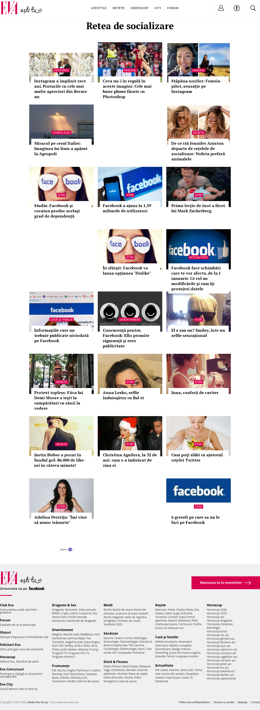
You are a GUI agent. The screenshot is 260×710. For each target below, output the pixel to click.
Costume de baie (126, 613)
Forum (172, 8)
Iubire (74, 613)
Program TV (59, 653)
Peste (189, 610)
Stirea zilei (61, 132)
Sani (66, 674)
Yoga (107, 670)
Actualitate (198, 257)
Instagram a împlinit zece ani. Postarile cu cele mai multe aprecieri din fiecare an (60, 88)
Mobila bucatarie (166, 641)
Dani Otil (57, 645)
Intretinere (118, 670)
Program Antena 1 (64, 657)
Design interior (181, 649)
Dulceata (186, 613)
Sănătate (111, 633)
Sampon (91, 674)
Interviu (174, 670)
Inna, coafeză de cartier (194, 392)
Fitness (116, 666)
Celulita (65, 677)
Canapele (185, 645)
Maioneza (184, 620)
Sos (196, 610)
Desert (172, 620)
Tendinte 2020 (113, 624)
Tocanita (160, 617)
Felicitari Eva (10, 644)
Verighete (110, 621)
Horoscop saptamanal (221, 678)
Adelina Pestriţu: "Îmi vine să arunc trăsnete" (60, 519)
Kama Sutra (59, 617)
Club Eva (7, 605)
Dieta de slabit (138, 674)
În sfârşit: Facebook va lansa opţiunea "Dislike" (127, 270)
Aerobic (131, 670)
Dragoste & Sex (64, 605)
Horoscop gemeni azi (220, 638)
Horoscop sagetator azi (222, 657)
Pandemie (161, 681)
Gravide (160, 656)
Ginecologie (111, 641)
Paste (171, 610)
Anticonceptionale (115, 645)
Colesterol (145, 641)
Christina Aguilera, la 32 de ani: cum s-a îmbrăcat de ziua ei (130, 460)
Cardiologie (111, 649)
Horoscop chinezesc (220, 624)
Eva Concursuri (12, 669)
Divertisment (130, 319)
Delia (86, 645)
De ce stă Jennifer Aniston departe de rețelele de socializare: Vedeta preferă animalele (198, 151)
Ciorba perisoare (166, 624)
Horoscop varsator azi (221, 660)
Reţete (160, 605)
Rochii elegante (114, 617)
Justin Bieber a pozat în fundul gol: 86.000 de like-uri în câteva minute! (59, 460)
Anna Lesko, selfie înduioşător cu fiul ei (123, 395)
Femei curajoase (177, 656)
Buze (55, 677)
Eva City (6, 684)
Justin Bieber (68, 649)
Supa (176, 613)
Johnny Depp (76, 638)
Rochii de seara (123, 610)
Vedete (198, 132)
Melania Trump (88, 649)
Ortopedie (124, 653)
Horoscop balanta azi (220, 671)
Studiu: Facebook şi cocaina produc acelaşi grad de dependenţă (57, 211)
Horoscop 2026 (217, 610)
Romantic (71, 610)
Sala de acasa (127, 681)
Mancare (161, 610)
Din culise (161, 670)
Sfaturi (5, 632)
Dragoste (58, 610)
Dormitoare (163, 649)
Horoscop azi (215, 617)
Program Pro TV (79, 653)
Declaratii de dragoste (82, 621)
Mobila (173, 645)
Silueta (128, 677)
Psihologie (140, 638)
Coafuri (95, 670)
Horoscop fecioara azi (221, 642)
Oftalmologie (128, 649)
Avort (141, 649)
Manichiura (77, 674)
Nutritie (122, 674)
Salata (159, 613)
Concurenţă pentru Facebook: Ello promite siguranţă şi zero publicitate (126, 338)
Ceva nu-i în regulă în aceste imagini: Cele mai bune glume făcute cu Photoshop (127, 88)
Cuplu (65, 613)
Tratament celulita (64, 681)
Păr (54, 670)
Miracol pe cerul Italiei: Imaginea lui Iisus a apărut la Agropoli (60, 148)
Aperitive (161, 620)
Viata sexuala (87, 610)
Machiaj (57, 674)
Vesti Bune (173, 677)
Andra (78, 645)
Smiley (68, 645)
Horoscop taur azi (218, 646)
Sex (95, 613)
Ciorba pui (185, 624)
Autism (193, 656)
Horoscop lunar (217, 631)
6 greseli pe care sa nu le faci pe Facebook (195, 519)
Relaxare (145, 666)
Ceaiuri (119, 638)
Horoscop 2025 (217, 613)
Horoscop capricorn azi (222, 649)
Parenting (161, 653)
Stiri (61, 195)
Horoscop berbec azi (220, 675)
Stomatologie (128, 641)
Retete (119, 8)
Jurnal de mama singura (184, 653)
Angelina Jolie (74, 642)
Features (61, 70)
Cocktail (172, 617)
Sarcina (108, 638)
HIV (114, 653)
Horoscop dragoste (219, 620)
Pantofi (143, 613)
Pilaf (194, 620)
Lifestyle (99, 8)
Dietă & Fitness (116, 662)
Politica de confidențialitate (194, 702)
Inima (128, 638)
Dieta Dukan (130, 666)
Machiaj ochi (79, 677)
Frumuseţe (61, 666)
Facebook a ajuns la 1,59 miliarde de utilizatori (127, 208)
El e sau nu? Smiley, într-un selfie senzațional (198, 332)
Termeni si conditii (223, 702)
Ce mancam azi (173, 628)
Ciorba (180, 610)
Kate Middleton (84, 634)
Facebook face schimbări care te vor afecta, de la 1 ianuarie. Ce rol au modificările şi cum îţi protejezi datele (196, 278)
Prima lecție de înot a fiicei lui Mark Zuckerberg (198, 208)
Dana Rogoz (92, 642)
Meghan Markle (62, 634)
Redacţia (243, 702)
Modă (108, 605)
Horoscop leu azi (218, 667)
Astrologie (213, 628)
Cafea (168, 613)
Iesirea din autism (173, 674)
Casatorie (85, 613)
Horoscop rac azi (218, 635)
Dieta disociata (113, 677)
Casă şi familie (61, 319)
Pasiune (130, 70)
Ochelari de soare (128, 621)
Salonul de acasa (88, 681)
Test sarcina (136, 645)
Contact (255, 702)
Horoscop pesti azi (219, 664)
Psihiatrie (138, 653)
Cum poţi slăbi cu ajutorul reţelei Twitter (197, 457)
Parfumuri (83, 670)
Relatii (56, 613)
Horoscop (139, 8)
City (157, 8)
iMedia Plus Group (37, 702)
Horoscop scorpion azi (221, 653)
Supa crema (186, 617)
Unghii (71, 670)
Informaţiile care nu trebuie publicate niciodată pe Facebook (61, 335)
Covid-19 (187, 677)
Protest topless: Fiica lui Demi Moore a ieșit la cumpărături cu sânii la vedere (58, 400)
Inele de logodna (136, 617)
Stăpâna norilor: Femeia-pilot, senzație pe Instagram (196, 86)
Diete (107, 666)
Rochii (62, 670)
